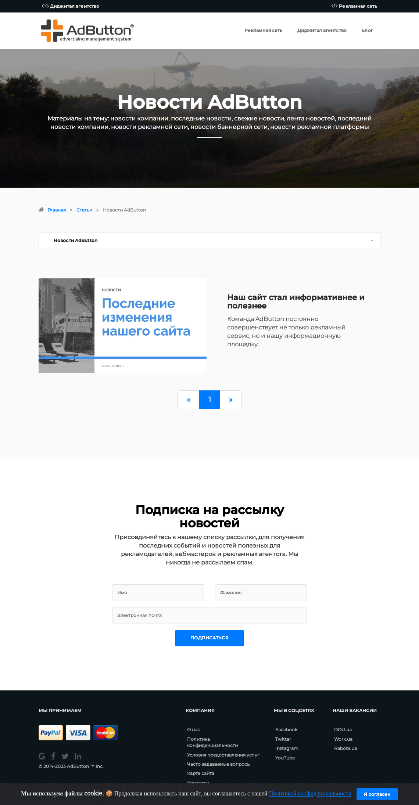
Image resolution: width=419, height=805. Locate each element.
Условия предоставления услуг (223, 755)
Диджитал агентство (70, 6)
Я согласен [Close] (377, 794)
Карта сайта (200, 773)
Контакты (198, 783)
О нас (193, 729)
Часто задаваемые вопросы (218, 764)
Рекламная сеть (354, 6)
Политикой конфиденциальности (310, 793)
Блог (367, 30)
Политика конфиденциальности (212, 742)
